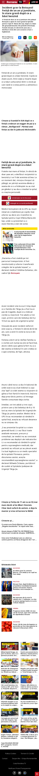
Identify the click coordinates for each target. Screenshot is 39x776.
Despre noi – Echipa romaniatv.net (24, 758)
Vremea (15, 608)
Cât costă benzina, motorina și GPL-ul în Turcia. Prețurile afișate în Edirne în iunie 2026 (9, 686)
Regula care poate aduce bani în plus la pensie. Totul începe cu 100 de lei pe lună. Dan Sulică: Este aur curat (29, 670)
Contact (4, 758)
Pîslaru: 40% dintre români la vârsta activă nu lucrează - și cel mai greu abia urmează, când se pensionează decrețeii (29, 686)
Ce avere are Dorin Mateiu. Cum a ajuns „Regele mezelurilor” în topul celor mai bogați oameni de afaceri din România (17, 525)
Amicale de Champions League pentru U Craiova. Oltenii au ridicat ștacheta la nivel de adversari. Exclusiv (9, 670)
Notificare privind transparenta (19, 768)
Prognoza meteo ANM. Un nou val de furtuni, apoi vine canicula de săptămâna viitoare (25, 612)
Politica (16, 581)
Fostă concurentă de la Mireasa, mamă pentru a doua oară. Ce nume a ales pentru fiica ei (29, 653)
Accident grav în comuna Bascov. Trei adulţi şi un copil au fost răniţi (25, 572)
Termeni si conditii (27, 753)
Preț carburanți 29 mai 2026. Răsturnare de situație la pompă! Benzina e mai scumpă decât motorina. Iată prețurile (25, 246)
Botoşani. (15, 273)
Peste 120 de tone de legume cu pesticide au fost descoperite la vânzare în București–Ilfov (25, 626)
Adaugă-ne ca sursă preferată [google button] (19, 203)
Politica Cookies (10, 753)
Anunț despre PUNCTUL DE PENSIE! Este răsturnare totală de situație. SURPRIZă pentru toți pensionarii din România (18, 532)
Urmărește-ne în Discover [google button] (19, 197)
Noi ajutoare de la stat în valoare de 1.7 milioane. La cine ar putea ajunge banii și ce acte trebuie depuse (25, 600)
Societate (16, 568)
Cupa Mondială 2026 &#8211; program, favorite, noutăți (9, 744)
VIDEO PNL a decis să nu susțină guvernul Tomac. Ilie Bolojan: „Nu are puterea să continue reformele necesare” (29, 736)
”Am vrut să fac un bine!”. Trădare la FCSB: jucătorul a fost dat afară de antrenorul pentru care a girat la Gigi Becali (29, 720)
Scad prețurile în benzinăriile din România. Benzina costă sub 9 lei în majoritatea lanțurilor (24, 234)
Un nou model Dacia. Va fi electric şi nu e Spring (29, 703)
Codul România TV (19, 763)
